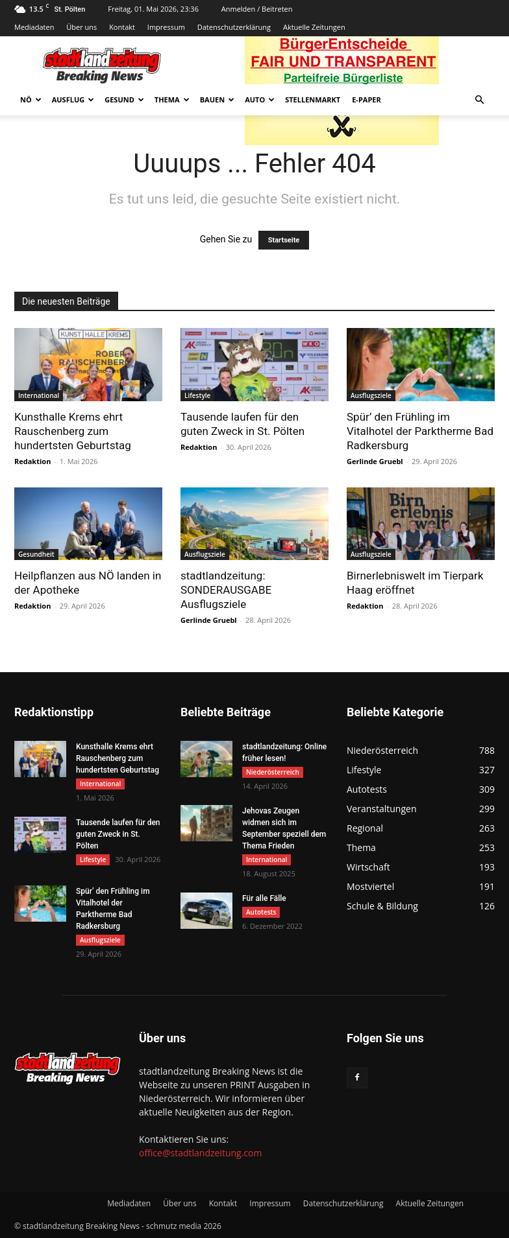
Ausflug (73, 99)
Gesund (124, 99)
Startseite (284, 240)
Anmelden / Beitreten (257, 9)
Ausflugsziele (371, 395)
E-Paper (366, 99)
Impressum (166, 27)
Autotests (261, 912)
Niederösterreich (272, 772)
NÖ (31, 99)
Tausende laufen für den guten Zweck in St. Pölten (118, 834)
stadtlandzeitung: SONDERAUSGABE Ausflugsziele (225, 590)
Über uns (81, 27)
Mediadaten (34, 27)
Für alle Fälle (264, 898)
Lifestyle (197, 395)
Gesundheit (36, 554)
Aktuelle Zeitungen (314, 27)
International (38, 395)
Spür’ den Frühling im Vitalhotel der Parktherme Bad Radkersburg (420, 431)
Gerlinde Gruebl (375, 461)
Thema (172, 99)
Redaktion (32, 461)
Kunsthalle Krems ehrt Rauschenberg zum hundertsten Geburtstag (72, 431)
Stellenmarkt (312, 99)
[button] (479, 100)
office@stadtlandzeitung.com (200, 1153)
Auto (260, 99)
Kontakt (122, 27)
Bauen (217, 99)
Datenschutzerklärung (234, 27)
